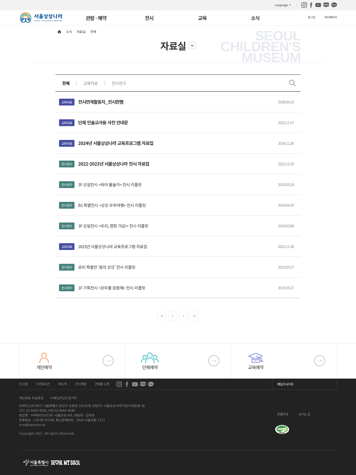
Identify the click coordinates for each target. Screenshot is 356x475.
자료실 (173, 45)
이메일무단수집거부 (63, 398)
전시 (149, 18)
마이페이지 (330, 17)
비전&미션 (43, 384)
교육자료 (90, 83)
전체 (65, 83)
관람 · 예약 (96, 18)
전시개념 (80, 384)
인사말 (23, 384)
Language (281, 5)
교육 (202, 18)
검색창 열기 (292, 83)
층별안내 (282, 414)
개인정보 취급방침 (31, 398)
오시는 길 (304, 414)
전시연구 (119, 83)
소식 (255, 18)
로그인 (311, 17)
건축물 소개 (102, 384)
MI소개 (62, 384)
